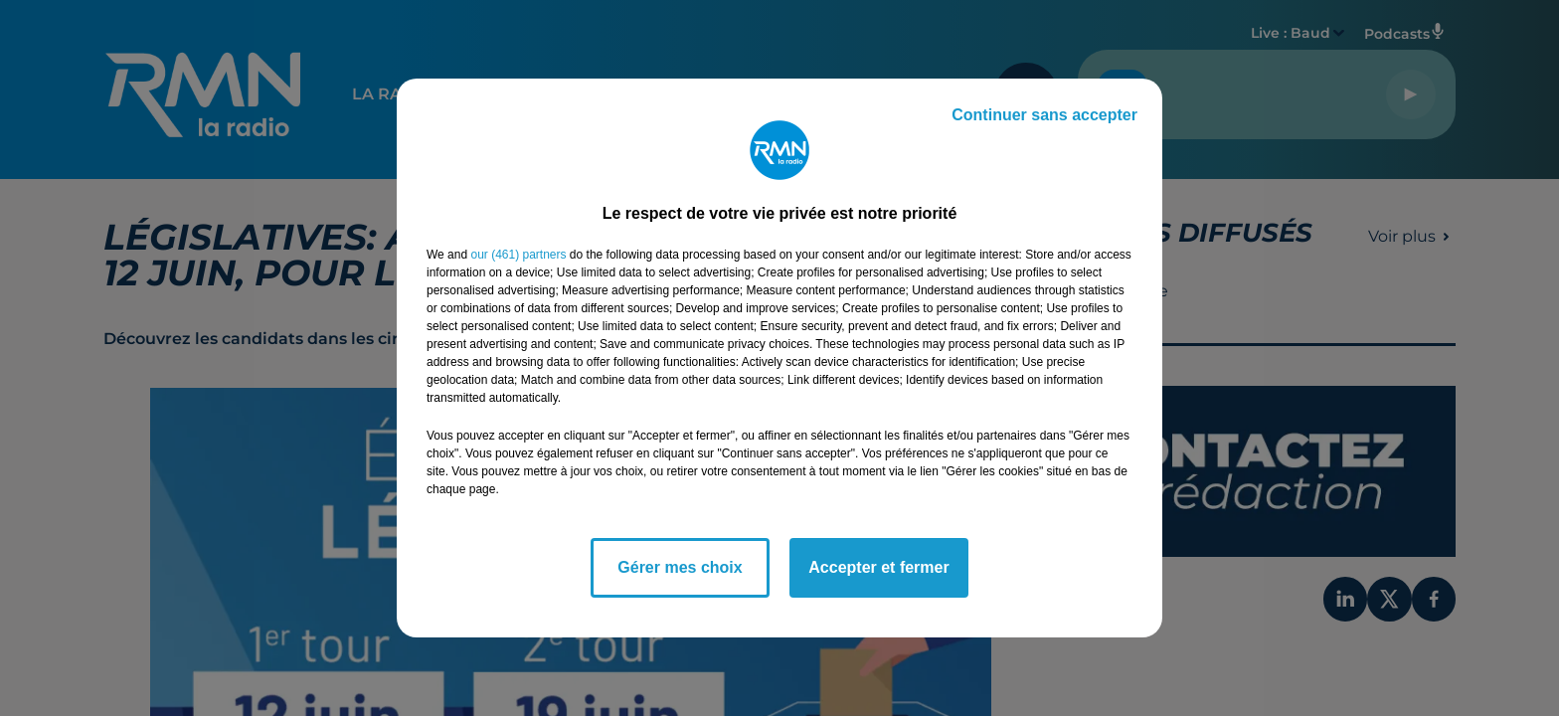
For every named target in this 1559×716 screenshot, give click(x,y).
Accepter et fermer (878, 567)
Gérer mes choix (679, 567)
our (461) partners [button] (518, 255)
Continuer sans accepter (1044, 114)
